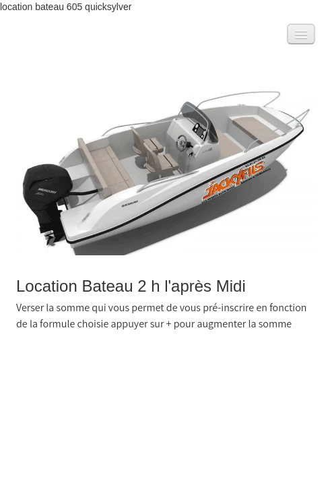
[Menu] (301, 34)
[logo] (28, 37)
